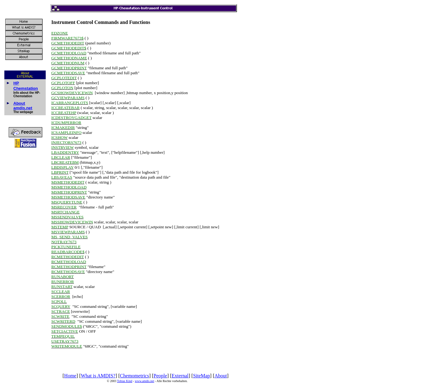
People (160, 375)
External (180, 375)
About (221, 375)
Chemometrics (134, 375)
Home (70, 375)
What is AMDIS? (98, 375)
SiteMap (201, 375)
